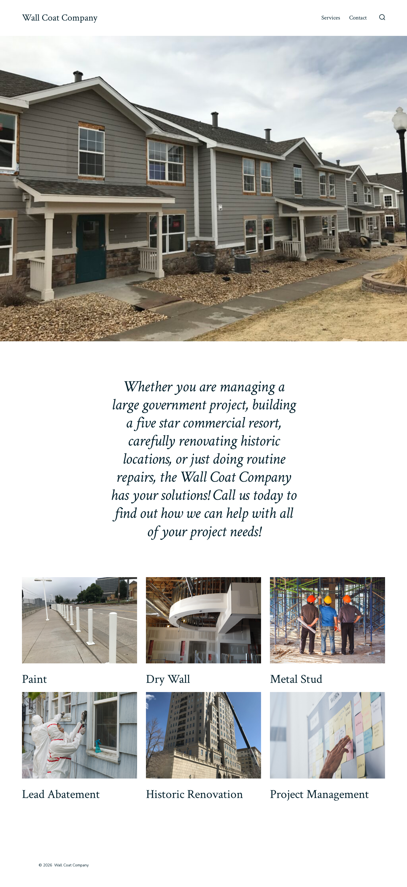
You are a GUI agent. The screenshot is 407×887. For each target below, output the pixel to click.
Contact (358, 17)
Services (330, 17)
